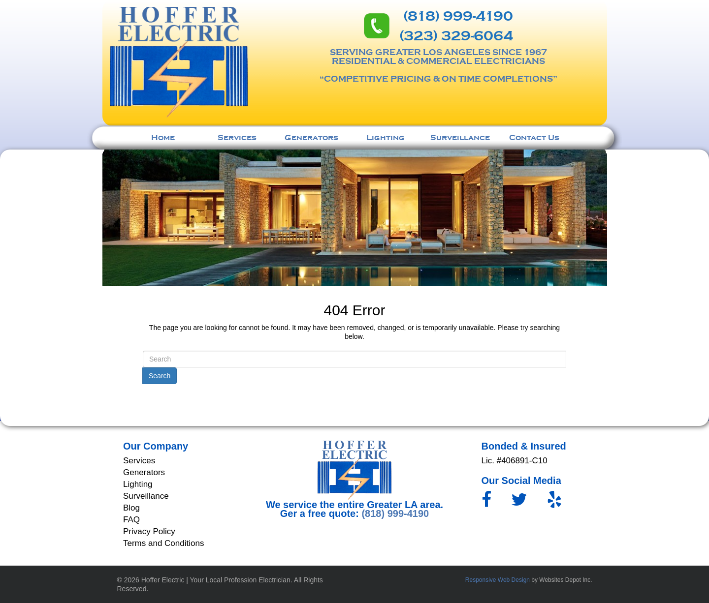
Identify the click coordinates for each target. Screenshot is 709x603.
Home (163, 137)
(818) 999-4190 (458, 16)
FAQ (131, 519)
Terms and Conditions (163, 543)
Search (159, 376)
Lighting (385, 137)
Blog (131, 508)
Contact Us (534, 137)
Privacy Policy (149, 531)
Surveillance (460, 137)
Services (237, 137)
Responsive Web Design (497, 579)
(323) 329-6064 (456, 36)
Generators (311, 137)
